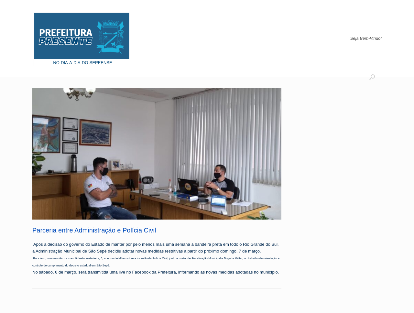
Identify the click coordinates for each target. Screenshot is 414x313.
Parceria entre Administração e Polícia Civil (94, 230)
